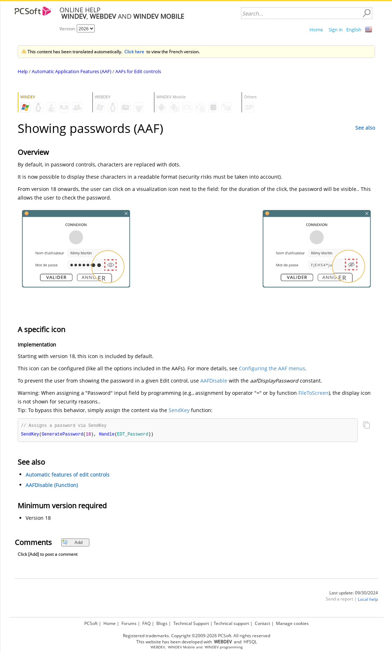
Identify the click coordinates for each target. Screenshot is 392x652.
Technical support (231, 623)
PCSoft (91, 623)
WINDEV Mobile (181, 647)
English (353, 29)
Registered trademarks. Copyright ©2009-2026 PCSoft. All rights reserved (196, 636)
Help (23, 71)
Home (316, 29)
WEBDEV (158, 647)
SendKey (179, 410)
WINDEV (212, 647)
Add (72, 543)
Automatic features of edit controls (68, 475)
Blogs (162, 623)
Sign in (336, 29)
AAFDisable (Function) (52, 485)
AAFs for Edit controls (138, 71)
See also (365, 127)
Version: (68, 29)
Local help (368, 600)
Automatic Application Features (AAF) (71, 71)
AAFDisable (213, 380)
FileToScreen (313, 392)
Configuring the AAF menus (272, 368)
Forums (129, 623)
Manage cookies (292, 623)
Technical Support (191, 623)
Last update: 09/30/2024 (353, 593)
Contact (262, 623)
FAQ (146, 623)
